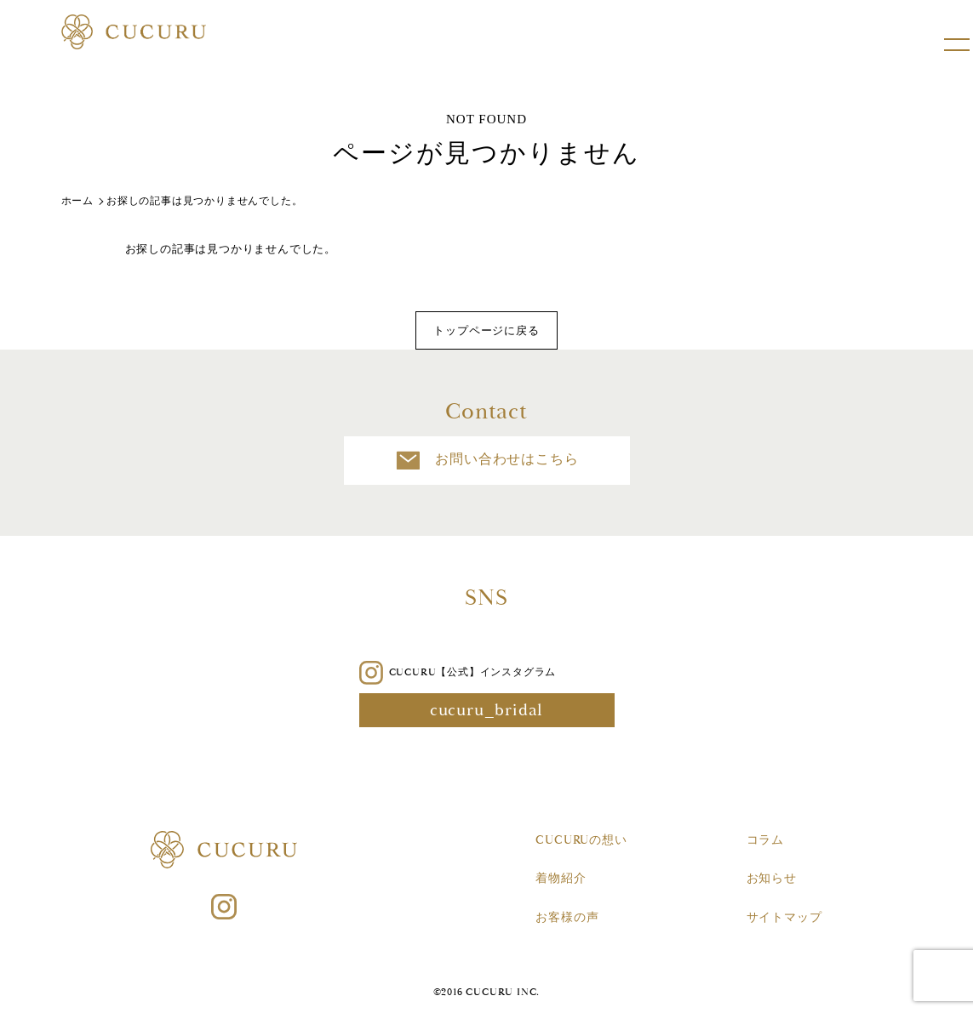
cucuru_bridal (486, 710)
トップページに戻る (486, 330)
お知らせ (772, 878)
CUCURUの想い (581, 840)
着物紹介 (560, 878)
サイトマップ (784, 917)
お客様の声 (566, 917)
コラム (765, 840)
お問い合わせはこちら (487, 460)
